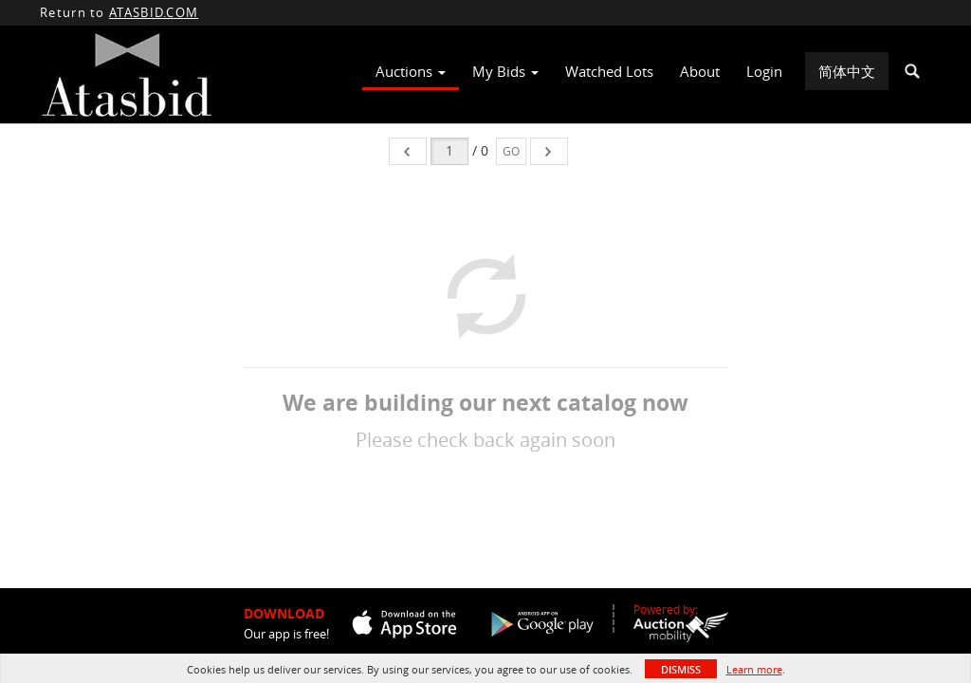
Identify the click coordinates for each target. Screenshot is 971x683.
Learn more (754, 669)
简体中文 (846, 71)
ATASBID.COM (153, 12)
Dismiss (681, 669)
